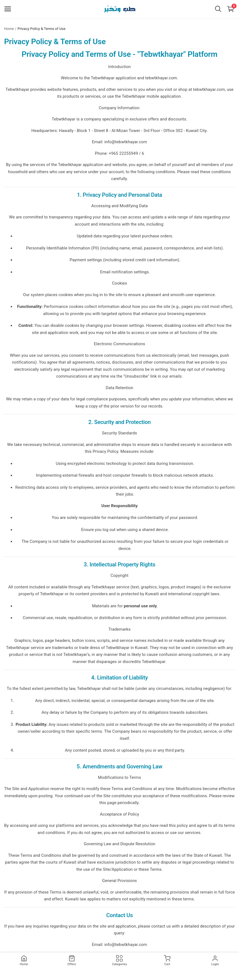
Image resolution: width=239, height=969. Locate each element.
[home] (24, 961)
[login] (215, 961)
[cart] (167, 961)
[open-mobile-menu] (7, 9)
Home (9, 29)
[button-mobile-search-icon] (218, 9)
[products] (72, 961)
